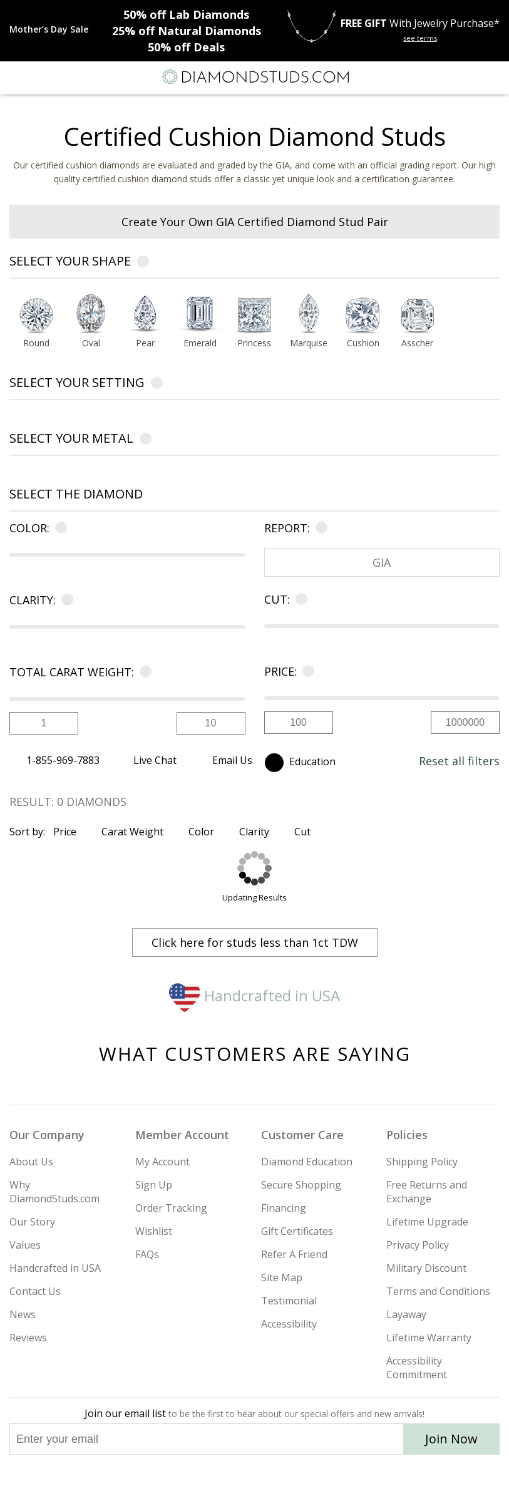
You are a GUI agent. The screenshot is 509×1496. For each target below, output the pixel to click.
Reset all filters (459, 760)
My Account (162, 1161)
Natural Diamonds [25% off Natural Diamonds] (186, 30)
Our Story (32, 1222)
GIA (382, 562)
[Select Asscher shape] (417, 314)
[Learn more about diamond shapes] (143, 263)
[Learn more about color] (58, 527)
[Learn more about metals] (146, 440)
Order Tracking (171, 1208)
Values (25, 1245)
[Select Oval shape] (91, 314)
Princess (254, 344)
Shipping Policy (422, 1161)
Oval (91, 344)
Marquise (308, 344)
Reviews (28, 1337)
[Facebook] (255, 1475)
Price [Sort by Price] (70, 831)
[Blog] (317, 1475)
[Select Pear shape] (145, 314)
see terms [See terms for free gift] (420, 38)
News (22, 1314)
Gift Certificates (297, 1231)
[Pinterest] (283, 1475)
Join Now (451, 1438)
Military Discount (426, 1268)
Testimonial (289, 1301)
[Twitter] (225, 1475)
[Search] (40, 76)
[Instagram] (191, 1475)
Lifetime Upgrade (427, 1222)
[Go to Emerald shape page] (200, 344)
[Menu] (15, 77)
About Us (31, 1161)
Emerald (200, 344)
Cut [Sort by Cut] (307, 831)
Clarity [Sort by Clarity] (259, 831)
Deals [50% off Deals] (186, 46)
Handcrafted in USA (254, 995)
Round (36, 344)
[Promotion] (48, 29)
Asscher (417, 344)
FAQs (147, 1254)
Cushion (363, 344)
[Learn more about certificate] (319, 527)
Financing (283, 1208)
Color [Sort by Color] (206, 831)
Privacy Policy (417, 1245)
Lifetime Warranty (428, 1337)
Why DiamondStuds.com (54, 1191)
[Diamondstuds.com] (255, 78)
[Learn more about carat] (143, 671)
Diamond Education (306, 1161)
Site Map (281, 1277)
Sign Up (153, 1185)
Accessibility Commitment (416, 1367)
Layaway (406, 1314)
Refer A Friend (294, 1254)
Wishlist (153, 1231)
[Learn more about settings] (157, 385)
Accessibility (289, 1324)
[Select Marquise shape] (309, 314)
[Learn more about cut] (299, 599)
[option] (36, 324)
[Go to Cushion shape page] (363, 344)
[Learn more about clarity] (65, 599)
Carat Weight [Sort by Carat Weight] (137, 831)
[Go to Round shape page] (37, 344)
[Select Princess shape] (254, 314)
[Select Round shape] (37, 314)
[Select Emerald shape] (200, 314)
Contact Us (35, 1291)
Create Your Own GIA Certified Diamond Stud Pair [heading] (254, 221)
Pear (145, 344)
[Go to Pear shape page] (145, 344)
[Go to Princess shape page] (254, 344)
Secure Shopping (301, 1185)
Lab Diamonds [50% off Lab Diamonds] (186, 14)
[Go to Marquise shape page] (309, 344)
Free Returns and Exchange (426, 1191)
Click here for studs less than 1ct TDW (255, 942)
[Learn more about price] (306, 671)
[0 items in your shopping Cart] (493, 77)
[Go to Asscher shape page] (417, 344)
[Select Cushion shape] (363, 314)
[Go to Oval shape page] (91, 344)
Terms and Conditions (438, 1291)
